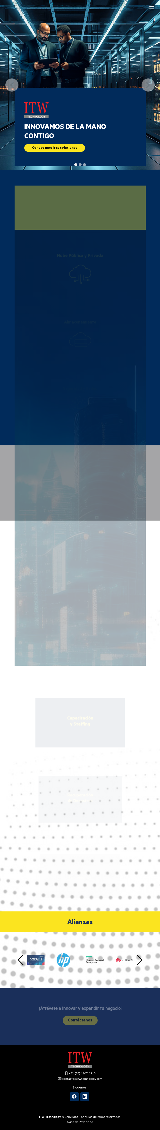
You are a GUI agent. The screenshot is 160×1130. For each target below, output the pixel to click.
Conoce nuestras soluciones (54, 148)
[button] (12, 85)
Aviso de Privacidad (80, 1122)
